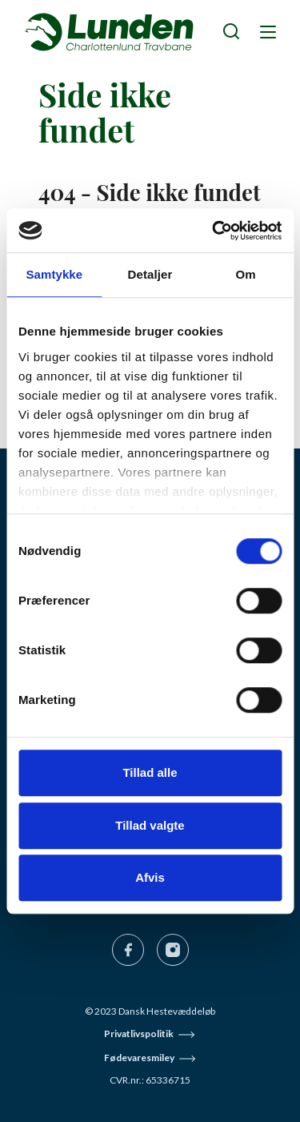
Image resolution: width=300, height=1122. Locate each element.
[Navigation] (266, 31)
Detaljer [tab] (150, 274)
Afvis (150, 877)
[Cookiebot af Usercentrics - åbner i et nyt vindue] (214, 230)
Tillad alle (149, 772)
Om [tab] (246, 274)
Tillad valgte (149, 825)
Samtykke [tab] (54, 274)
